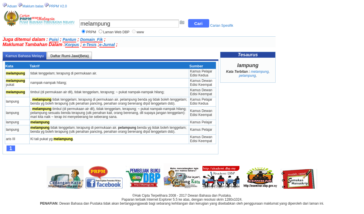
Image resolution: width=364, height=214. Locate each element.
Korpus (72, 44)
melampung (260, 72)
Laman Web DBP (116, 32)
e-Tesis (89, 44)
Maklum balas (33, 6)
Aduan (12, 6)
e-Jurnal (107, 44)
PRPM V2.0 (58, 6)
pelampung (247, 76)
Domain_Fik (91, 39)
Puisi (54, 39)
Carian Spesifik (221, 26)
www (140, 32)
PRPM (91, 32)
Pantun (69, 39)
